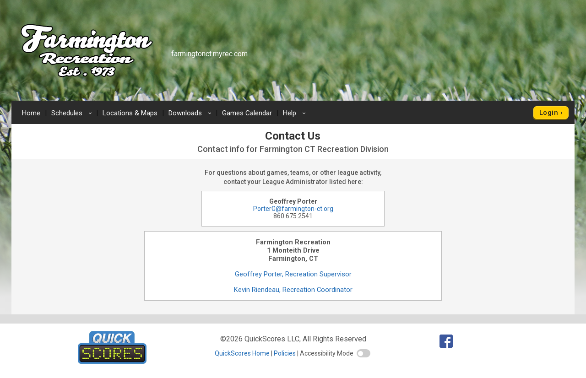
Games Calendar (247, 113)
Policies (285, 353)
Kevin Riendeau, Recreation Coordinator (293, 290)
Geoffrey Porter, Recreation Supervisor (293, 274)
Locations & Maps (130, 113)
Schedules (73, 113)
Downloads (191, 113)
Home (31, 113)
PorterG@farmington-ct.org (293, 208)
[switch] (363, 353)
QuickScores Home (242, 353)
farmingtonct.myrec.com (209, 53)
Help (296, 113)
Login (548, 112)
